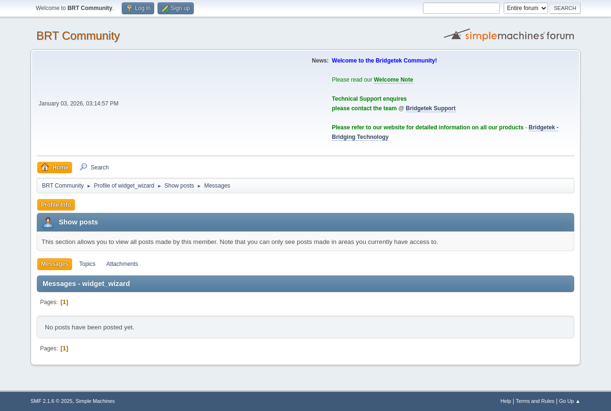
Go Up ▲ (569, 401)
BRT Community (78, 35)
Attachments (122, 264)
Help (506, 401)
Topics (87, 264)
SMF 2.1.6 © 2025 (52, 401)
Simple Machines (95, 401)
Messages (54, 264)
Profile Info (56, 204)
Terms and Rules (535, 401)
